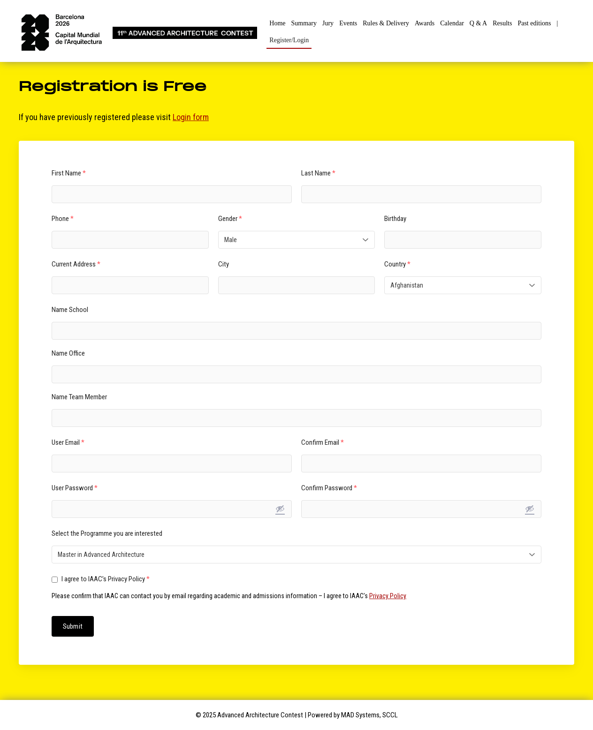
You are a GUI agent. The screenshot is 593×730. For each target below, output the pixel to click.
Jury (328, 23)
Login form (191, 117)
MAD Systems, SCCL (369, 715)
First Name (69, 173)
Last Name (318, 173)
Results (502, 23)
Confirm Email (322, 442)
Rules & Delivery (386, 23)
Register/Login (289, 40)
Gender (230, 218)
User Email (68, 442)
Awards (424, 23)
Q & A (478, 23)
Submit (73, 626)
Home (277, 23)
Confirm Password (329, 488)
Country (397, 264)
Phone (63, 218)
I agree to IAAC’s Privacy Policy (101, 579)
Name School (70, 309)
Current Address (76, 264)
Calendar (452, 23)
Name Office (68, 353)
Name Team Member (79, 397)
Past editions (534, 23)
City (223, 264)
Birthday (395, 218)
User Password (75, 488)
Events (348, 23)
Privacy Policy (387, 596)
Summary (304, 23)
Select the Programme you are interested (107, 533)
